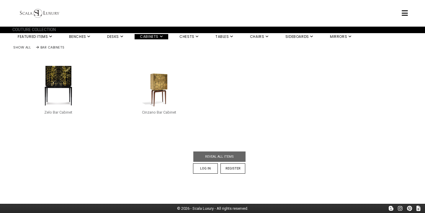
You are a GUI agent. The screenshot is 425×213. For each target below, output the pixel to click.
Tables (224, 36)
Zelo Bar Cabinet (58, 112)
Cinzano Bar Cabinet (159, 112)
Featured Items (35, 36)
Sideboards (299, 36)
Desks (115, 36)
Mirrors (341, 36)
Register (233, 168)
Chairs (259, 36)
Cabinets (151, 36)
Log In (205, 168)
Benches (80, 36)
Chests (189, 36)
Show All (22, 48)
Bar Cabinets (50, 48)
